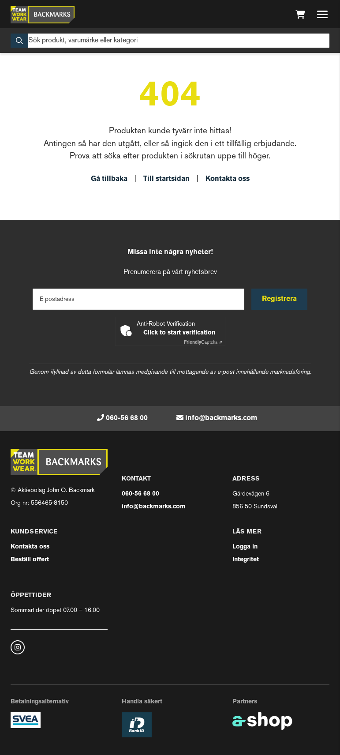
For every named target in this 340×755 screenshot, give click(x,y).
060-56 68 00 (127, 418)
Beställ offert (30, 560)
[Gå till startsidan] (43, 14)
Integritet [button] (245, 560)
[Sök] (170, 41)
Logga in (245, 547)
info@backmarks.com (221, 418)
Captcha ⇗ (203, 343)
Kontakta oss (227, 179)
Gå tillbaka (109, 179)
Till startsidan (166, 179)
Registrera (279, 299)
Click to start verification (179, 333)
